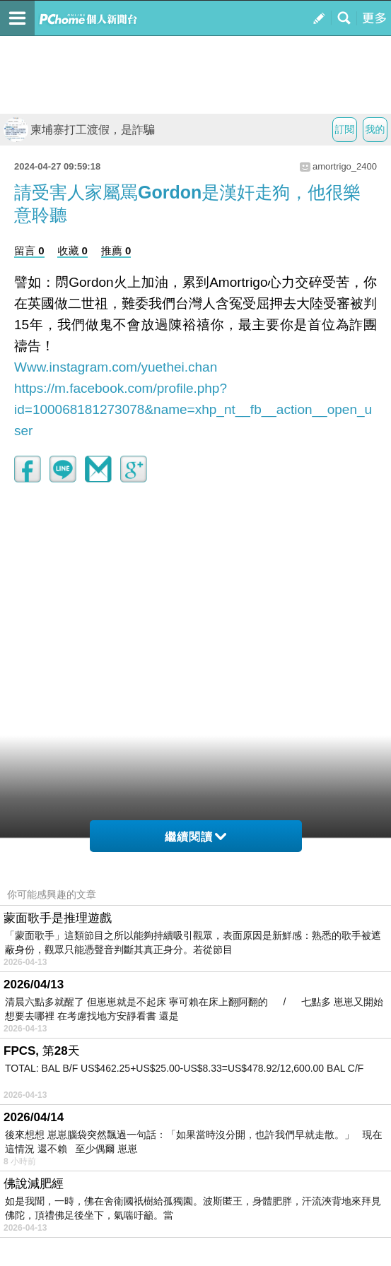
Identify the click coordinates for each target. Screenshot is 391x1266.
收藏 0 (72, 250)
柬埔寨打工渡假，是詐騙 (79, 129)
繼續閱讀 (195, 837)
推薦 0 (116, 250)
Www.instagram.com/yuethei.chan (115, 367)
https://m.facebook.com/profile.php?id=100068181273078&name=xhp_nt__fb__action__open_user (193, 409)
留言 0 (29, 250)
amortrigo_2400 (345, 166)
